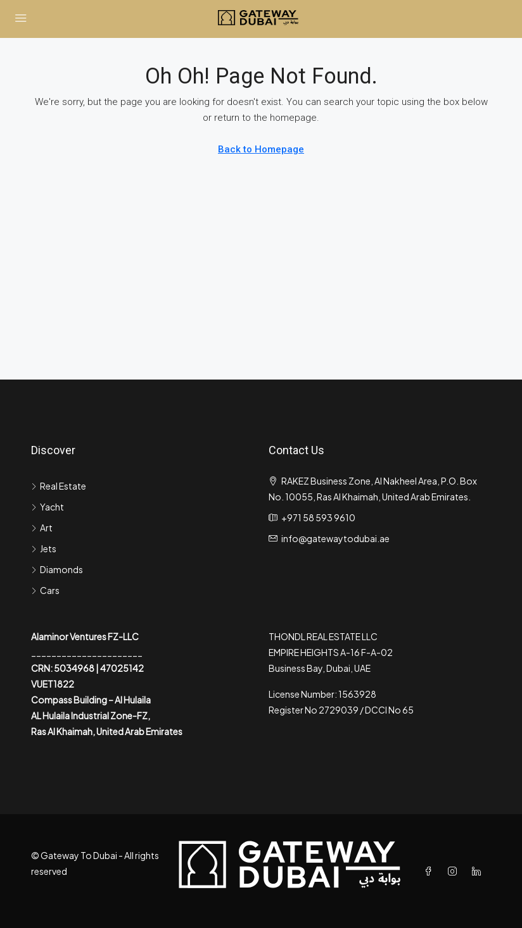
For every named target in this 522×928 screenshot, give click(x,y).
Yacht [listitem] (47, 506)
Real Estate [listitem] (58, 486)
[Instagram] (455, 871)
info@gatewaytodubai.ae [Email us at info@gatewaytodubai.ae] (335, 538)
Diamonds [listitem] (57, 569)
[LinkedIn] (479, 871)
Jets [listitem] (43, 548)
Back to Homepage (261, 149)
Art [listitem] (42, 527)
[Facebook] (431, 871)
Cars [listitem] (45, 590)
